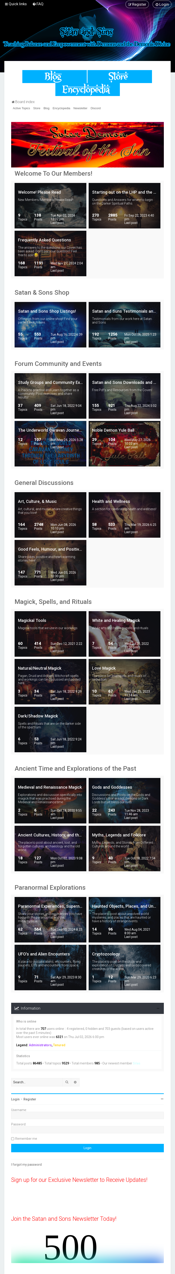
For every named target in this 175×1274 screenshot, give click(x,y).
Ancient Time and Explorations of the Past (75, 768)
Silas (136, 1063)
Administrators (40, 1045)
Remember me (26, 1138)
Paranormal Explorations (50, 887)
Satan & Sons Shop (42, 292)
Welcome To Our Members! (53, 173)
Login (15, 1099)
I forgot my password (26, 1164)
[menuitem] (38, 3)
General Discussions (44, 482)
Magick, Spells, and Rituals (53, 601)
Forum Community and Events (58, 363)
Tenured (59, 1045)
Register (29, 1099)
